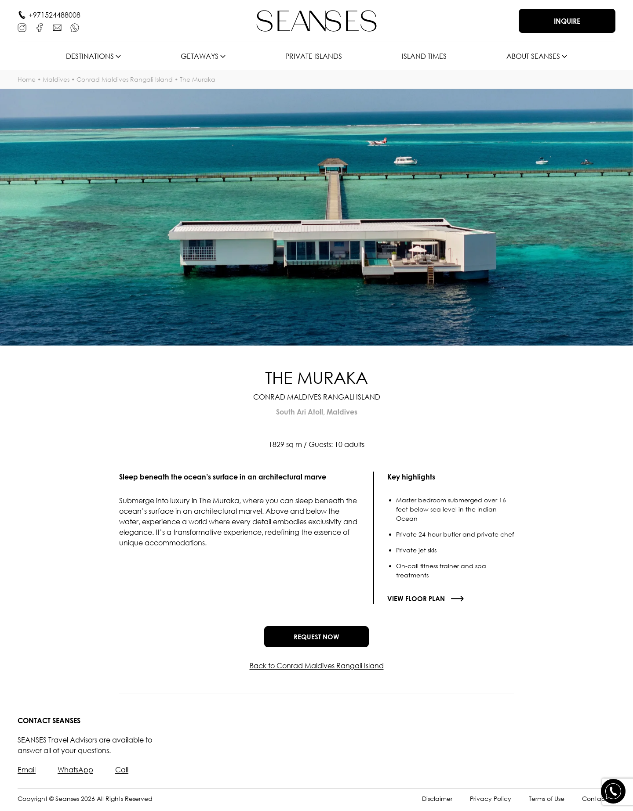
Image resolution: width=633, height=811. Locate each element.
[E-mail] (57, 27)
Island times (424, 56)
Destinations (90, 56)
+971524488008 (54, 15)
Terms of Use (546, 801)
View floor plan (417, 598)
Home (27, 79)
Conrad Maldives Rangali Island (124, 79)
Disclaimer (437, 801)
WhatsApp (75, 772)
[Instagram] (22, 27)
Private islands (313, 56)
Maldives (56, 79)
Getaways (199, 56)
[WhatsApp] (74, 27)
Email (27, 772)
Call (121, 772)
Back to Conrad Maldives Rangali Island (317, 668)
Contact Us (598, 801)
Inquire (567, 21)
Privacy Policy (490, 801)
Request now (316, 638)
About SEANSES (533, 56)
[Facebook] (39, 27)
